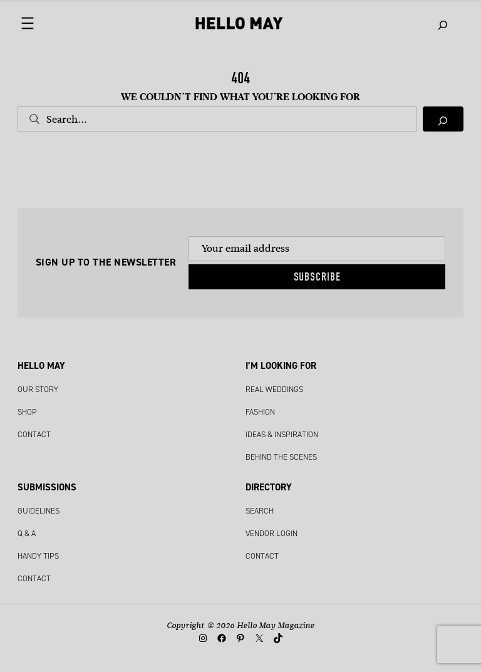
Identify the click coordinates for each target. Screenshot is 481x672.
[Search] (443, 119)
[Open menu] (37, 25)
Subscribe (317, 277)
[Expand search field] (443, 23)
